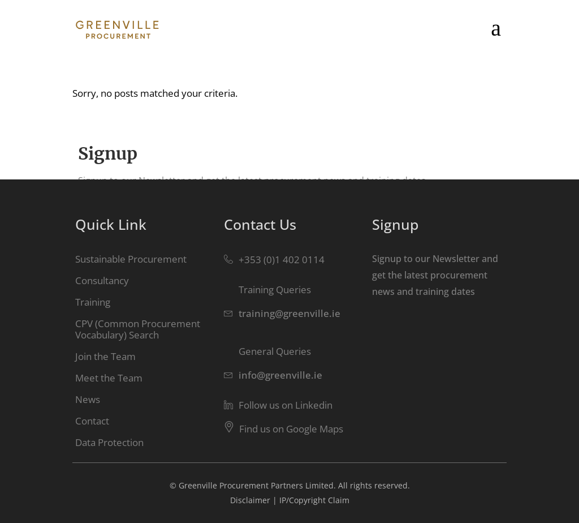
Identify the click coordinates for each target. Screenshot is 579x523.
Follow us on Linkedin (285, 404)
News (87, 399)
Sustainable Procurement (131, 258)
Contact (92, 420)
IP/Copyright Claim (314, 500)
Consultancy (102, 280)
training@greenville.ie (289, 313)
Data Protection (109, 442)
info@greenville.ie (280, 374)
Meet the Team (108, 377)
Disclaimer (250, 500)
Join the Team (105, 356)
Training (92, 301)
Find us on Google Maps (291, 428)
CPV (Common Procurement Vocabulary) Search (137, 329)
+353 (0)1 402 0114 (282, 259)
